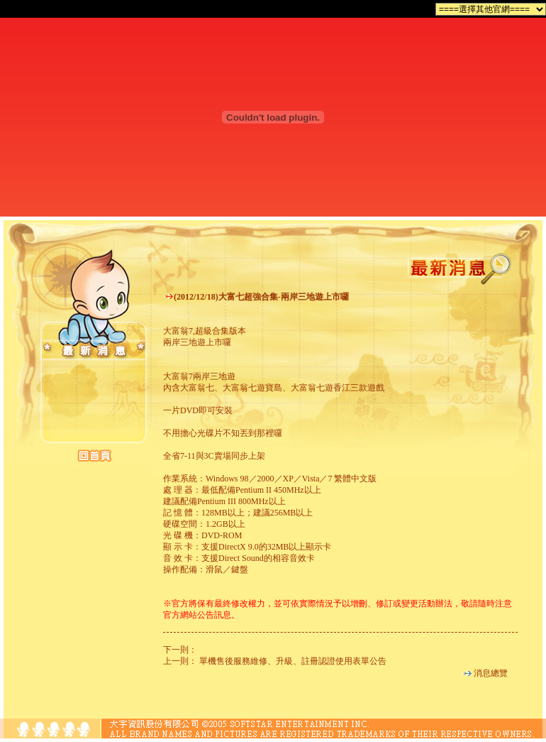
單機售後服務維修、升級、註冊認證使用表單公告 (292, 661)
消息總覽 (491, 673)
